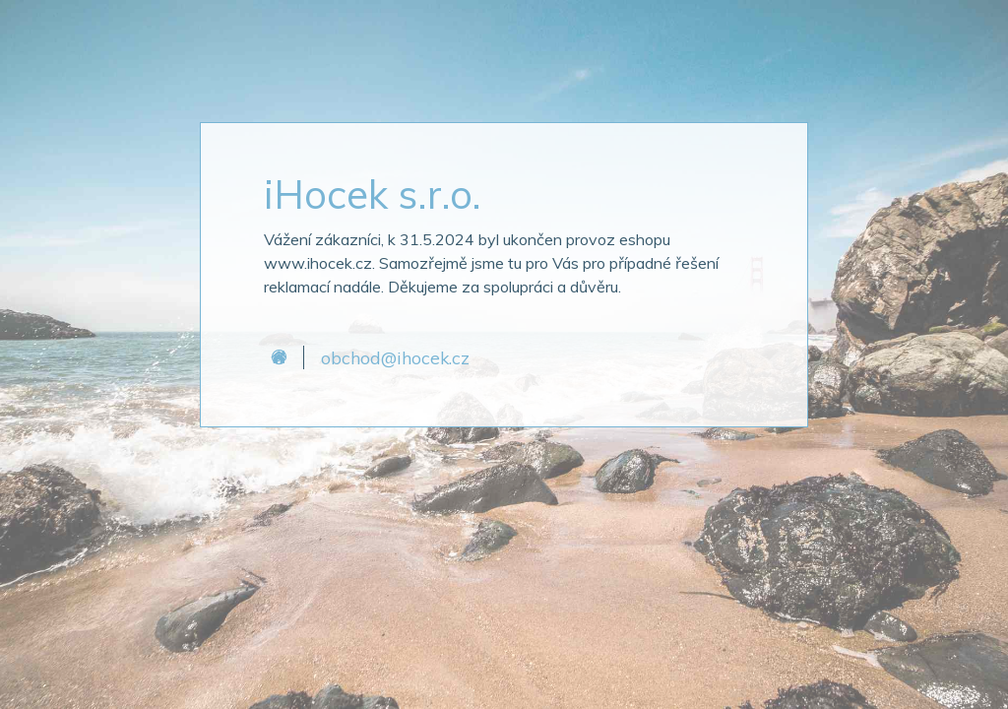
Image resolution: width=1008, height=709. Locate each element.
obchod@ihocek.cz (395, 357)
